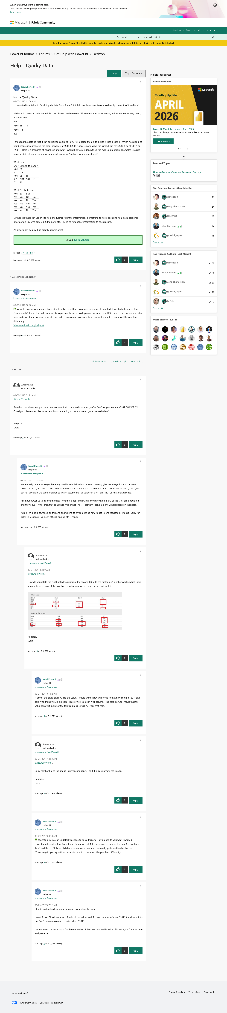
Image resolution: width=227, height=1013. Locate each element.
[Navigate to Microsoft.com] (18, 22)
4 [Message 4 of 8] (37, 651)
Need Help (28, 253)
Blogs (117, 22)
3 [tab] (182, 148)
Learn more (16, 12)
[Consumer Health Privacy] (51, 1003)
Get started (168, 43)
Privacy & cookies (177, 992)
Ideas (89, 22)
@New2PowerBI (22, 399)
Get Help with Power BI (71, 53)
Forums (62, 22)
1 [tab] (178, 148)
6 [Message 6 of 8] (44, 793)
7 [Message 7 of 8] (44, 943)
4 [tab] (184, 148)
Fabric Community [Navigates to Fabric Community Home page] (43, 22)
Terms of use (195, 992)
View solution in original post (29, 325)
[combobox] (179, 37)
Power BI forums (22, 53)
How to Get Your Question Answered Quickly (177, 172)
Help (199, 30)
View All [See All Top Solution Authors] (158, 242)
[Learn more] (163, 141)
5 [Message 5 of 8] (44, 716)
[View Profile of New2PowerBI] (28, 86)
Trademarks (209, 992)
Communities (103, 22)
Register (177, 30)
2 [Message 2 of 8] (22, 437)
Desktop (99, 53)
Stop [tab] (187, 148)
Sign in (189, 30)
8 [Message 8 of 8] (22, 335)
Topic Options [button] (132, 73)
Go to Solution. (82, 239)
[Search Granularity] (128, 37)
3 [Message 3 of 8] (30, 527)
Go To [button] (209, 30)
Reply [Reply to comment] (135, 342)
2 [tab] (180, 148)
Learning (129, 22)
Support (142, 22)
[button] (114, 73)
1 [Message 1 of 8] (22, 260)
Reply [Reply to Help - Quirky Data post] (135, 259)
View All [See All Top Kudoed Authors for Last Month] (158, 308)
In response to (24, 298)
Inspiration (76, 22)
